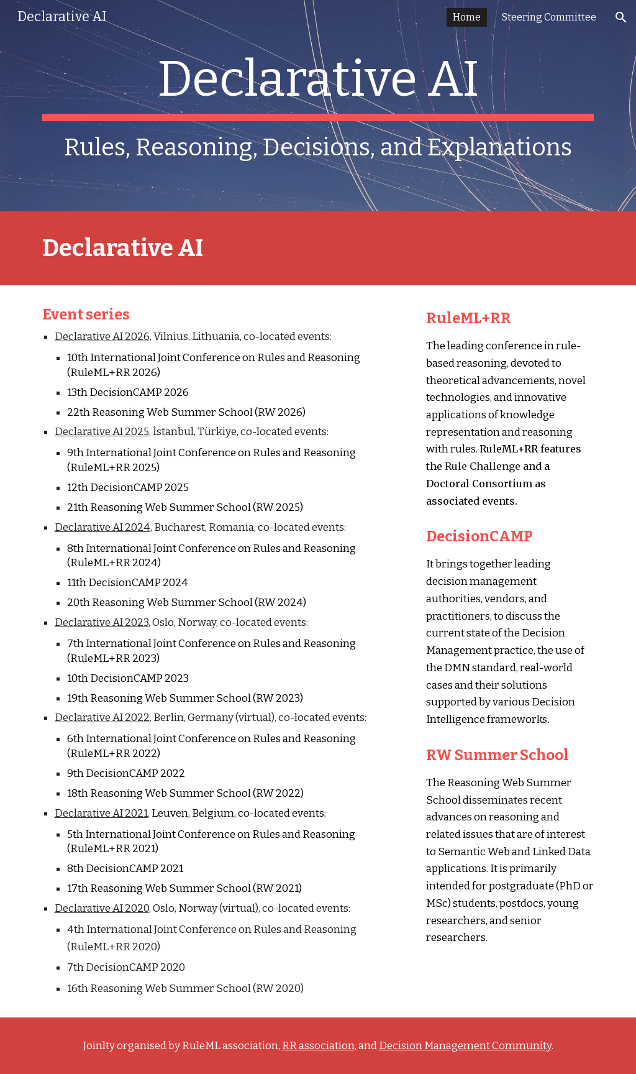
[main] (318, 105)
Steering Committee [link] (549, 17)
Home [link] (467, 17)
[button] (621, 17)
